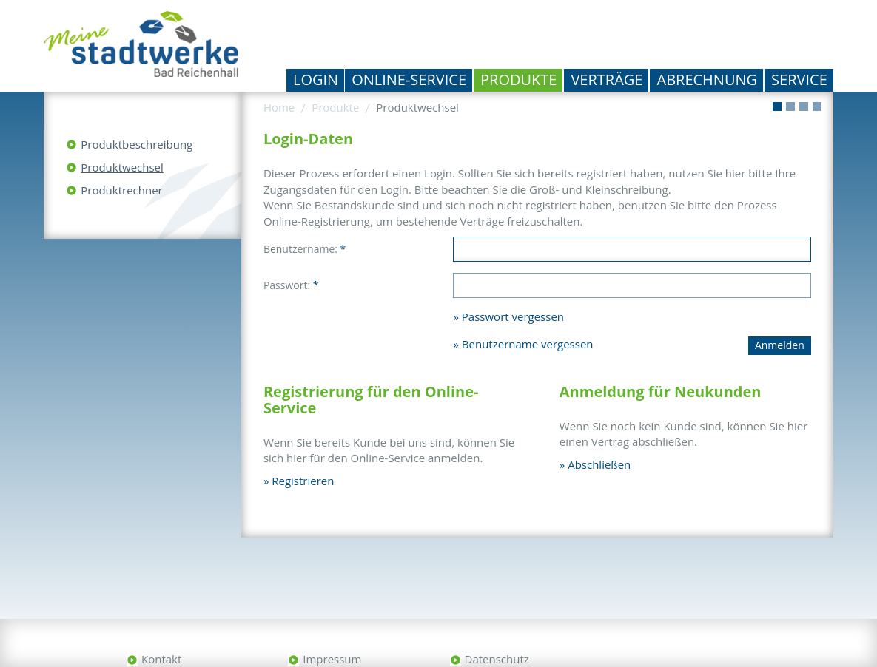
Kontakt (161, 658)
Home (279, 107)
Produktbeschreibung (136, 144)
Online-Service (409, 79)
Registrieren (303, 480)
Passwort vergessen (513, 316)
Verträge (606, 79)
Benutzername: (304, 249)
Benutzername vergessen (528, 343)
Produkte (518, 79)
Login (315, 79)
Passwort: (291, 285)
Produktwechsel (122, 167)
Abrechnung (706, 79)
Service (799, 79)
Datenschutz (497, 658)
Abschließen (599, 464)
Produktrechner (121, 190)
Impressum (332, 658)
